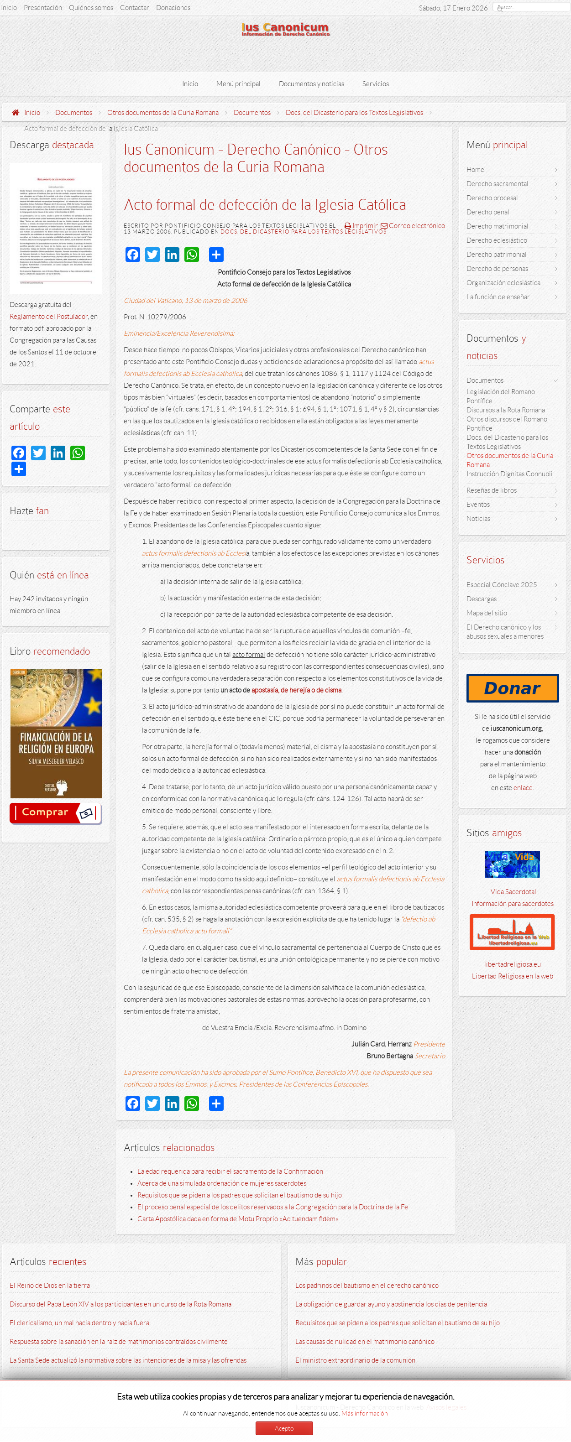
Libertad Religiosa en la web (512, 976)
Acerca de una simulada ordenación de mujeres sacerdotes (221, 1183)
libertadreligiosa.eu (512, 964)
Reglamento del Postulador (49, 316)
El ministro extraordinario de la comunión (355, 1360)
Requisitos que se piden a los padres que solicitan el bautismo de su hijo (239, 1195)
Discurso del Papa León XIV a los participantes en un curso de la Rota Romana (120, 1304)
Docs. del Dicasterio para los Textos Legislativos (354, 112)
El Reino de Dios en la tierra (50, 1285)
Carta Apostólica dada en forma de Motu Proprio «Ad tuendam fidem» (238, 1219)
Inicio (32, 112)
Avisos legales (446, 1407)
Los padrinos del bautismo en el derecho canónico (367, 1285)
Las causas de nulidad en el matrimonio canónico (365, 1341)
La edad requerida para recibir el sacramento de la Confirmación (230, 1171)
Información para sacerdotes (512, 903)
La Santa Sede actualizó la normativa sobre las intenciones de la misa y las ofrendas (128, 1360)
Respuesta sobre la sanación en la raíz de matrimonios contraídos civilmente (119, 1341)
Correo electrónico (413, 225)
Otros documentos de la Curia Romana (163, 112)
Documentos (73, 112)
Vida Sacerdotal (512, 891)
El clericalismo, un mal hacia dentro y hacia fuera (79, 1323)
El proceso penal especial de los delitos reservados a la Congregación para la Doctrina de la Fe (272, 1207)
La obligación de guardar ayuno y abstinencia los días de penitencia (391, 1304)
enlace (523, 787)
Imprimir (361, 225)
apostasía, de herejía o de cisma (296, 690)
